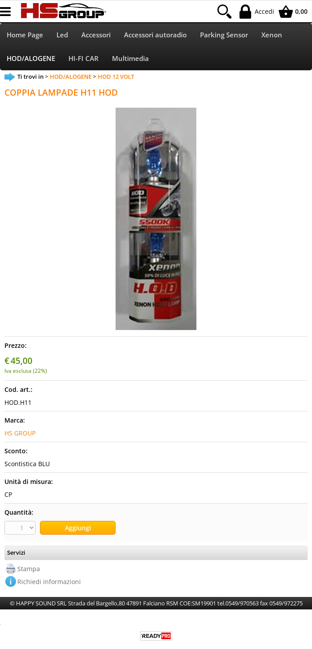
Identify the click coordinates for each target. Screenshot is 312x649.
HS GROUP (20, 433)
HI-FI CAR (83, 58)
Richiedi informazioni (49, 581)
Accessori (96, 35)
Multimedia (130, 58)
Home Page (25, 35)
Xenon (271, 35)
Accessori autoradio (155, 35)
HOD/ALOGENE (31, 58)
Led (62, 35)
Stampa (28, 568)
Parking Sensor (224, 35)
